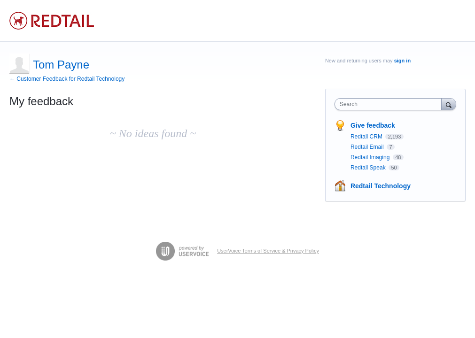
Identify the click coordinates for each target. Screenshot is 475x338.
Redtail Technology (380, 186)
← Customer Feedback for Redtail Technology (67, 79)
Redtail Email (367, 147)
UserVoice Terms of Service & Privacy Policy (268, 251)
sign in (402, 60)
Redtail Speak (368, 167)
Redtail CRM (367, 136)
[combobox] (390, 104)
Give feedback (372, 125)
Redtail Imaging (370, 157)
